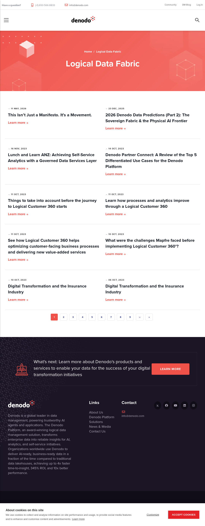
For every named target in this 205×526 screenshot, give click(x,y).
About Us (96, 412)
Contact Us (97, 431)
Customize (153, 514)
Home (88, 52)
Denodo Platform (101, 417)
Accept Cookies (184, 514)
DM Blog (186, 4)
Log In (200, 4)
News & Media (100, 426)
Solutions (96, 421)
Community (171, 4)
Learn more (16, 122)
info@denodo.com (78, 5)
